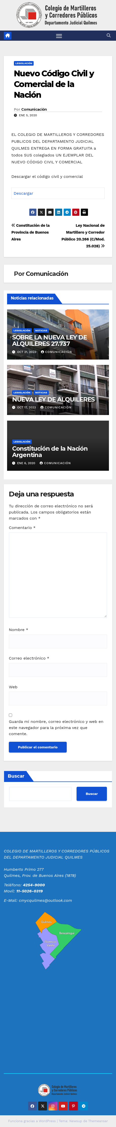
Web (13, 686)
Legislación (23, 63)
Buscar (16, 776)
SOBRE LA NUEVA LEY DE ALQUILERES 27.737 (49, 340)
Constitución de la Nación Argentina (50, 452)
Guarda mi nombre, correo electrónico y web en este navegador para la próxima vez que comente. (56, 727)
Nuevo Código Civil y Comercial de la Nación (54, 83)
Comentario (22, 527)
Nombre (18, 629)
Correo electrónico (29, 658)
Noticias (41, 330)
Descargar (23, 193)
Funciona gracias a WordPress (32, 1121)
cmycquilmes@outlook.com (45, 900)
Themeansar (98, 1121)
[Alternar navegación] (59, 35)
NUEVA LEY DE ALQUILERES (53, 399)
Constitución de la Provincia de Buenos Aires (30, 232)
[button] (109, 35)
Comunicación (34, 109)
